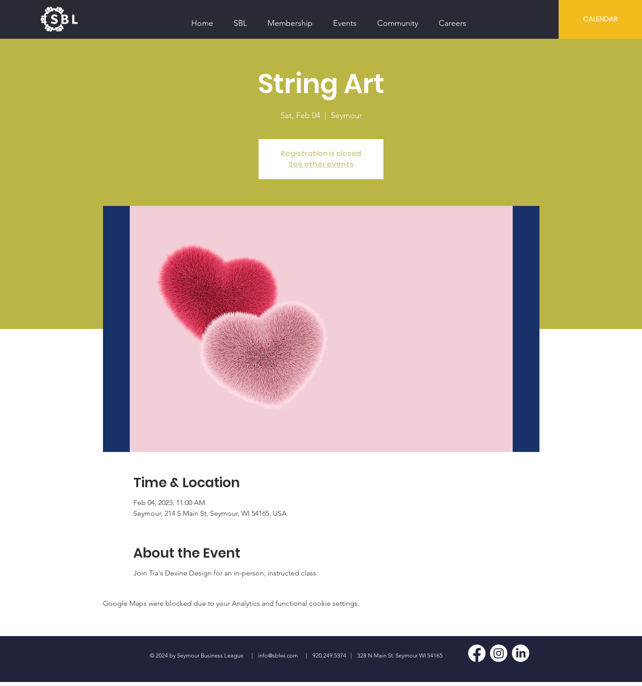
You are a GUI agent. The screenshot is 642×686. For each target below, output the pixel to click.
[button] (240, 19)
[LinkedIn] (520, 653)
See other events (321, 164)
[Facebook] (477, 653)
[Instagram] (498, 653)
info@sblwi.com (278, 655)
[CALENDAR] (600, 19)
